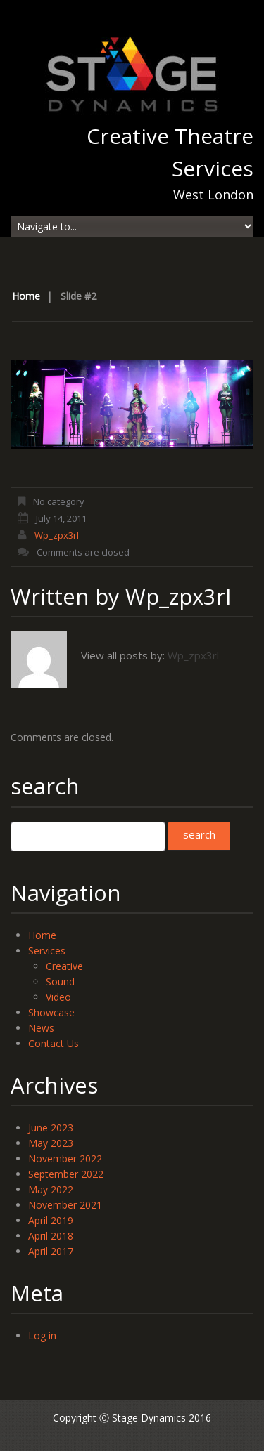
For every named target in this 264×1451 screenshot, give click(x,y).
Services (46, 950)
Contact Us (53, 1043)
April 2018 (50, 1235)
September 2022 (65, 1174)
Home (26, 296)
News (41, 1028)
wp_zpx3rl (56, 535)
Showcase (51, 1012)
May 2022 (50, 1189)
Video (58, 997)
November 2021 (65, 1205)
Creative (64, 966)
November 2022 (65, 1158)
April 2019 (50, 1220)
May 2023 (50, 1143)
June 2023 (50, 1127)
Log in (42, 1335)
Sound (60, 981)
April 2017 (50, 1251)
